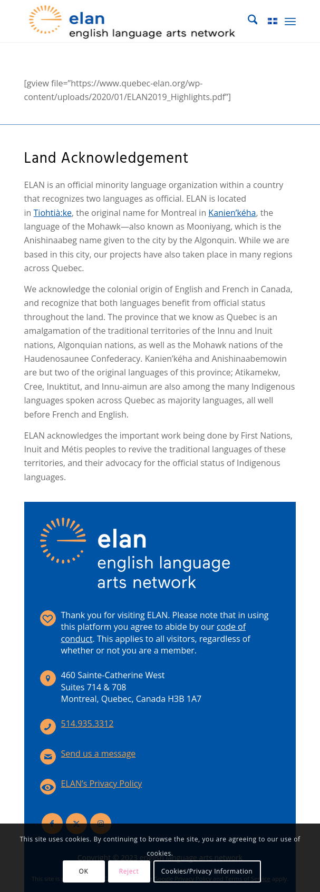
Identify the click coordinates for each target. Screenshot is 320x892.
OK (84, 871)
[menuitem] (247, 21)
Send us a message (98, 753)
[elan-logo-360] (133, 21)
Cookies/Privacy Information (207, 871)
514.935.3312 (87, 723)
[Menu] (290, 21)
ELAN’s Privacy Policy (101, 783)
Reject (129, 871)
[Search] (247, 21)
